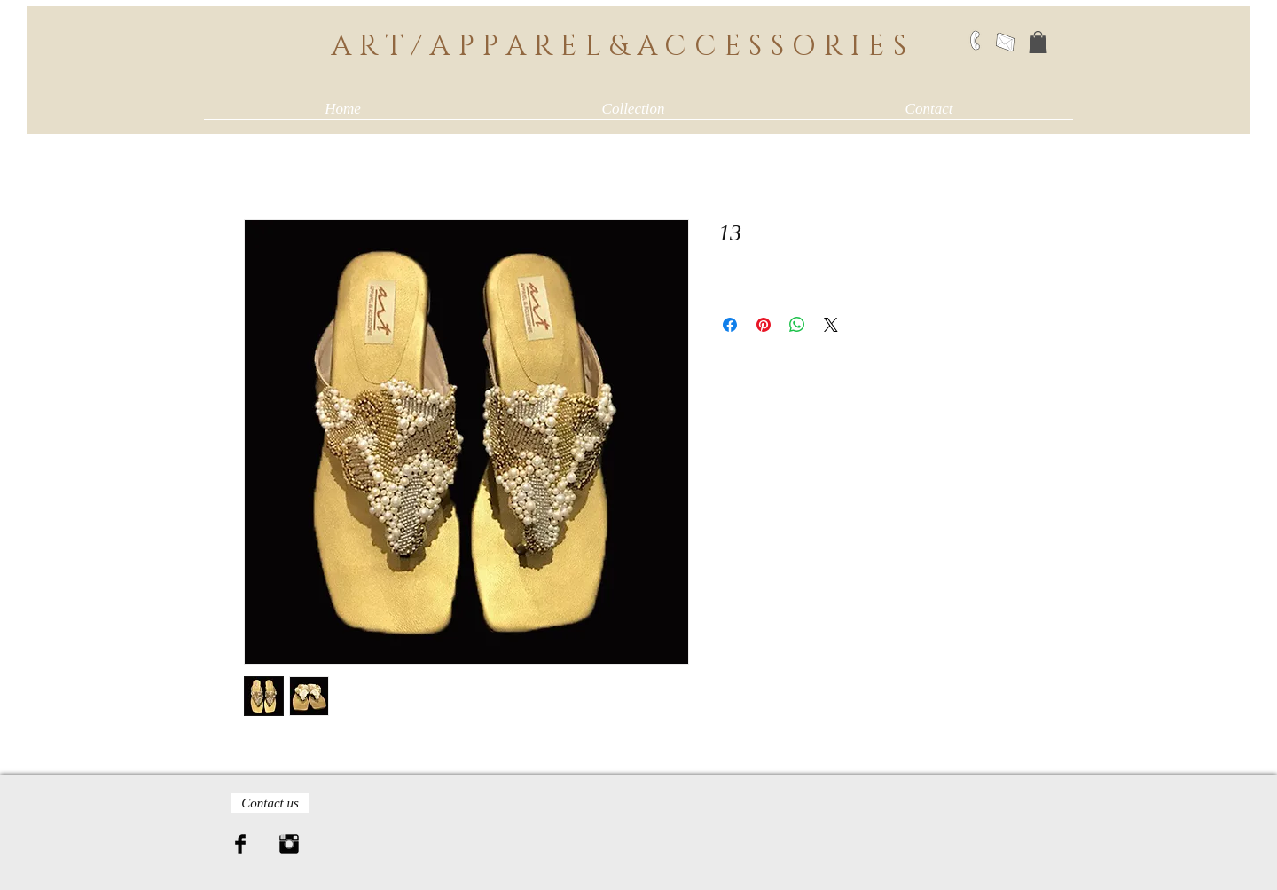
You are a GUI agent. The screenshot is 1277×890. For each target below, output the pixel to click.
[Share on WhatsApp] (797, 324)
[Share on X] (831, 324)
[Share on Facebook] (729, 324)
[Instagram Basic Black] (289, 844)
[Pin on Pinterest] (763, 324)
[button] (1038, 42)
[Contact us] (270, 803)
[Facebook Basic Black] (240, 844)
